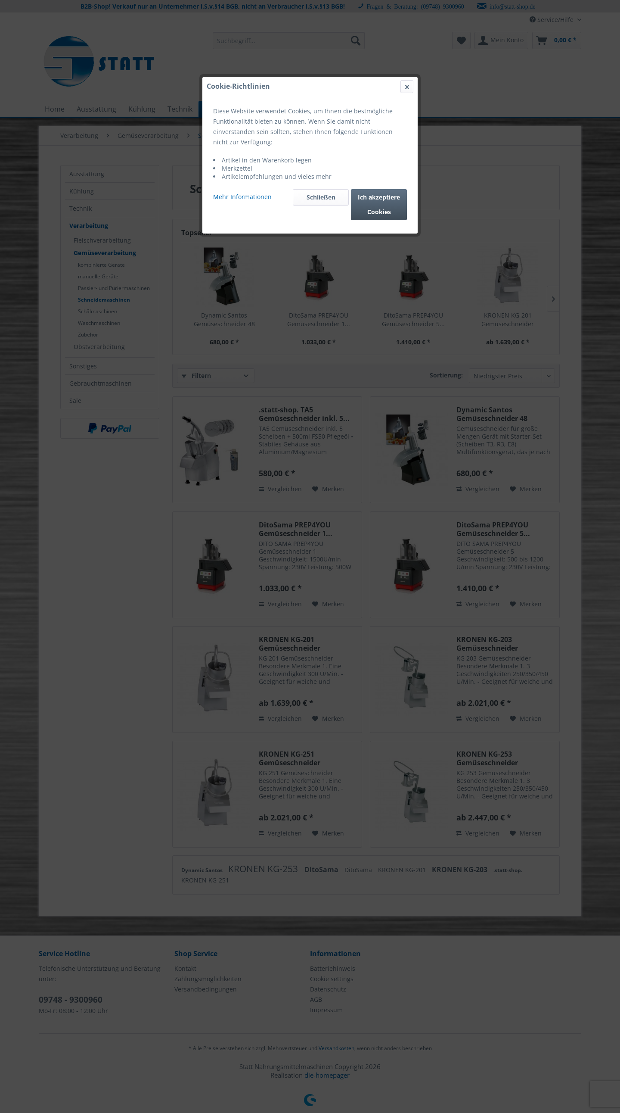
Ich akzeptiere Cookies (379, 204)
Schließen (321, 197)
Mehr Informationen (242, 197)
